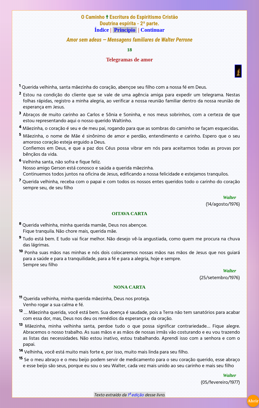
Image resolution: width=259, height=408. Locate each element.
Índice (101, 30)
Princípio (125, 30)
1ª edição (135, 394)
